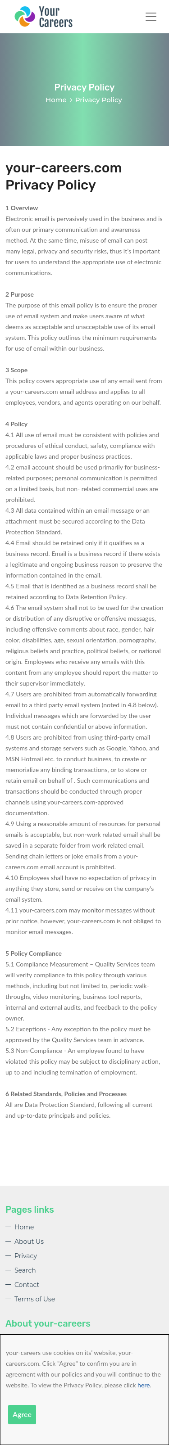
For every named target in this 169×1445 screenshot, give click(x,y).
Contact (26, 1285)
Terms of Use (34, 1299)
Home (56, 99)
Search (25, 1270)
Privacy (25, 1256)
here (143, 1385)
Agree (22, 1414)
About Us (29, 1241)
